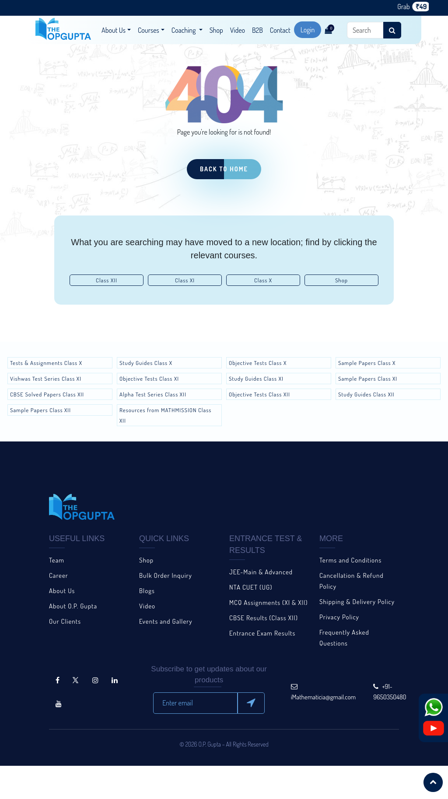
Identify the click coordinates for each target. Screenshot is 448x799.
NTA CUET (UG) (250, 587)
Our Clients (65, 621)
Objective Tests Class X (258, 362)
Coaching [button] (184, 30)
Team (56, 560)
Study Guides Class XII (366, 394)
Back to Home (224, 169)
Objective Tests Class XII (259, 394)
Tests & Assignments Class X (46, 362)
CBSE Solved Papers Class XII (47, 394)
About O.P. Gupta (73, 606)
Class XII (106, 280)
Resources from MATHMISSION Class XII (165, 415)
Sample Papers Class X (367, 362)
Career (58, 575)
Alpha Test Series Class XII (152, 394)
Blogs (147, 591)
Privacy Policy (339, 617)
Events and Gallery (165, 621)
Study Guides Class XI (256, 378)
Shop (216, 30)
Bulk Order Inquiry (165, 575)
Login (308, 29)
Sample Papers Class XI (367, 378)
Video (237, 30)
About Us (62, 591)
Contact (280, 30)
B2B (257, 30)
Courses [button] (148, 30)
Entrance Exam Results (262, 633)
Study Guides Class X (145, 362)
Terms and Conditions (350, 560)
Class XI (185, 280)
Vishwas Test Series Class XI (45, 378)
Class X (263, 280)
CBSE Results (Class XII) (263, 618)
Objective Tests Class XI (149, 378)
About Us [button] (114, 30)
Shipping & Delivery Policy (357, 602)
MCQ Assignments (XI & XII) (268, 602)
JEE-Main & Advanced (261, 572)
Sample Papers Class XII (40, 409)
